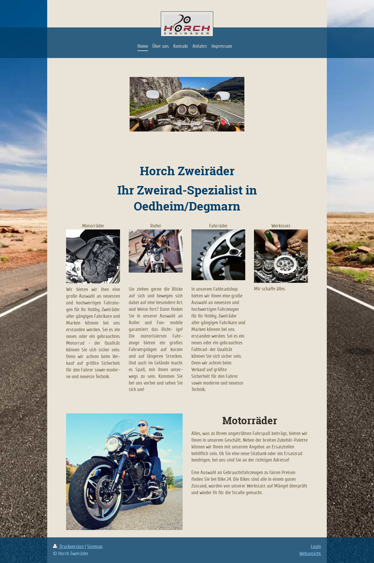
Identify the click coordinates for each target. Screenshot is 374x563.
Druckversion (69, 546)
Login (316, 546)
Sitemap (95, 546)
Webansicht (310, 553)
